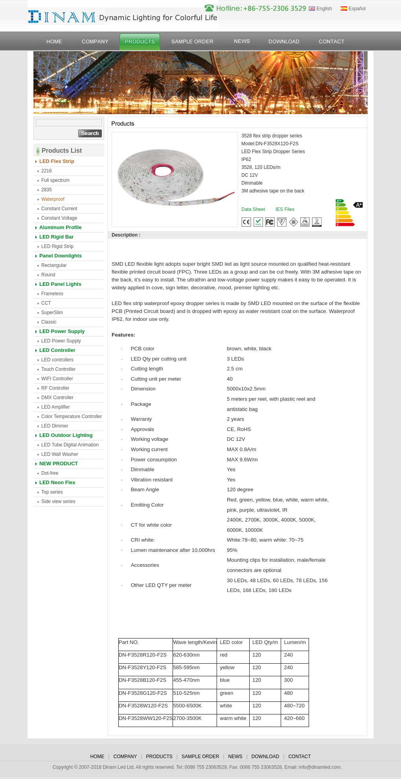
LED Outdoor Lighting (66, 435)
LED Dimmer (54, 426)
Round (48, 275)
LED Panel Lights (60, 284)
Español (357, 8)
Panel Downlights (60, 256)
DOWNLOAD (266, 756)
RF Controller (55, 388)
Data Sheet (253, 209)
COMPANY (125, 756)
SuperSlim (52, 312)
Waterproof (52, 199)
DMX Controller (57, 397)
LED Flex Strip (56, 161)
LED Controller (57, 350)
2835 (46, 189)
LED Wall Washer (59, 454)
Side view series (58, 501)
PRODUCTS (159, 756)
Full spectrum (55, 180)
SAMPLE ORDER (200, 756)
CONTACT (299, 756)
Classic (49, 322)
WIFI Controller (57, 378)
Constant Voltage (59, 218)
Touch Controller (58, 369)
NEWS (235, 756)
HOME (97, 756)
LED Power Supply (62, 331)
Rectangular (54, 265)
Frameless (52, 293)
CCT (46, 303)
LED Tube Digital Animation (70, 445)
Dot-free (49, 473)
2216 (46, 171)
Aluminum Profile (60, 227)
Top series (52, 492)
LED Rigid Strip (57, 246)
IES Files (285, 209)
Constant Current (59, 208)
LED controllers (57, 360)
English (324, 8)
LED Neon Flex (57, 482)
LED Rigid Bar (56, 237)
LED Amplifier (55, 407)
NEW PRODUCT (58, 463)
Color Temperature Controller (71, 416)
